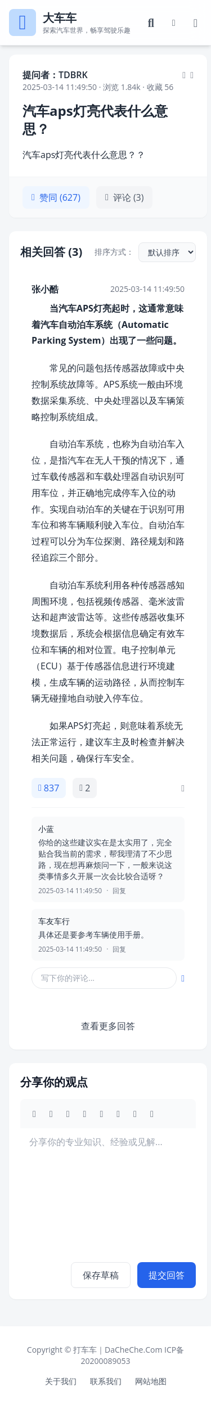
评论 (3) (124, 197)
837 (48, 788)
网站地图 (151, 1381)
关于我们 (61, 1381)
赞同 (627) (56, 197)
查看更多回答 (108, 1026)
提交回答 (167, 1275)
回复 (119, 890)
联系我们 (106, 1381)
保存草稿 (101, 1275)
